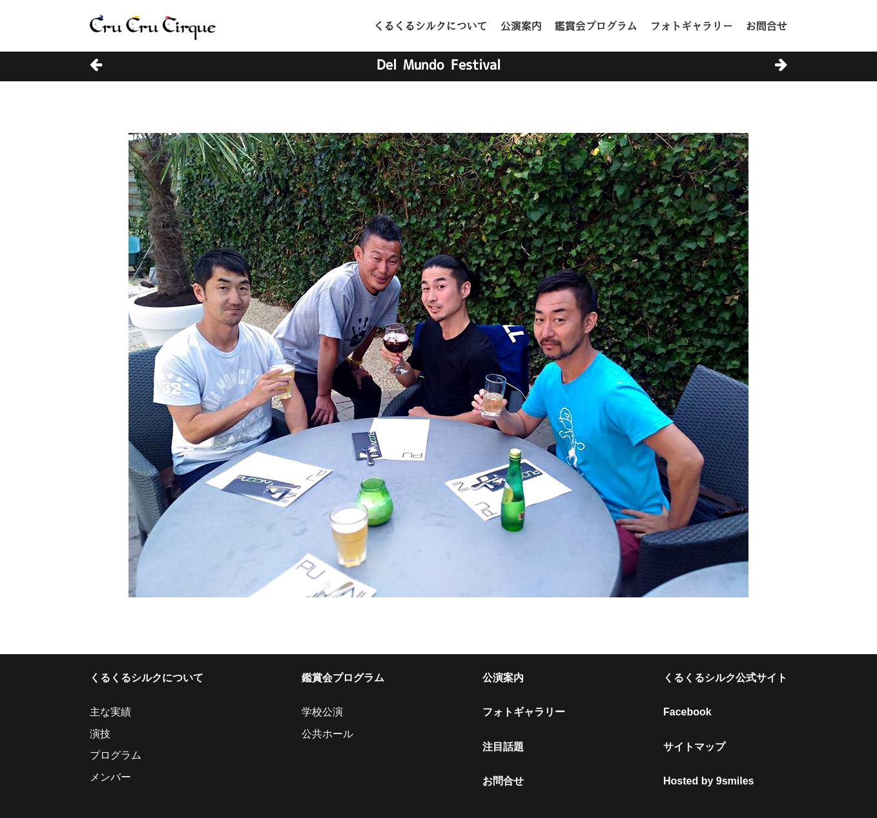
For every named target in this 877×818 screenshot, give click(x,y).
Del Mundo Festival (438, 64)
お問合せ (766, 26)
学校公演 (322, 711)
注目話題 (503, 746)
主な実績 (110, 711)
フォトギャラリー (691, 26)
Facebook (687, 711)
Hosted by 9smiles (708, 780)
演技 (100, 733)
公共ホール (327, 733)
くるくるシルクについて (431, 26)
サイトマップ (694, 746)
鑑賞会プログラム (596, 26)
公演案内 (521, 26)
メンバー (110, 777)
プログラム (115, 755)
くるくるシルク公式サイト (725, 677)
